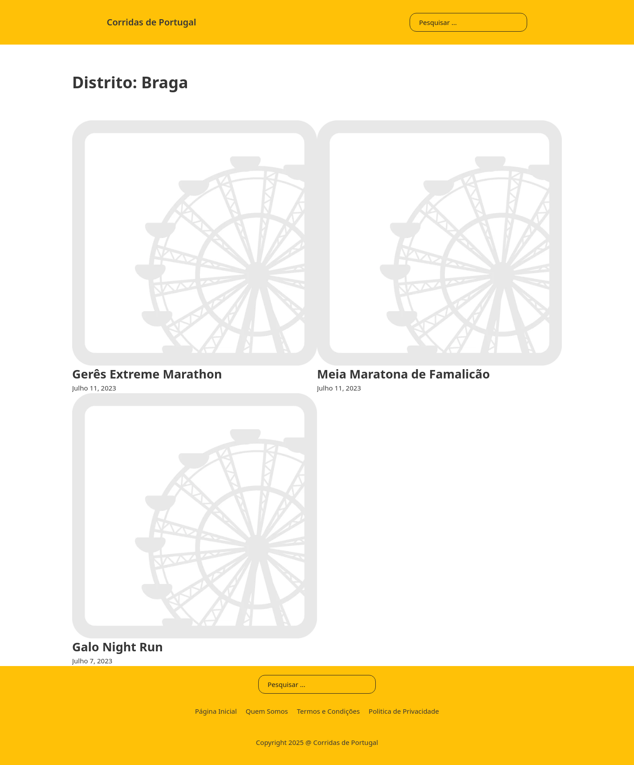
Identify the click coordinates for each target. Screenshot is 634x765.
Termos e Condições (328, 711)
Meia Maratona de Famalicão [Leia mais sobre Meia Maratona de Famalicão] (403, 374)
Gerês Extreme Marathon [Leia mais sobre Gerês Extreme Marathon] (147, 374)
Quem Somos (267, 711)
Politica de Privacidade (404, 711)
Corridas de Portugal (151, 22)
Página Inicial (216, 711)
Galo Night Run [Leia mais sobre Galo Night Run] (117, 646)
